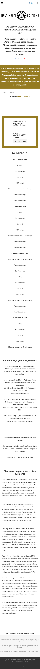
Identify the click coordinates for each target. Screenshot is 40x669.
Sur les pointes (20, 171)
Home (4, 92)
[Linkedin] (32, 3)
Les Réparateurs (20, 201)
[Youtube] (34, 3)
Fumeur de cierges (20, 195)
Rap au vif (20, 177)
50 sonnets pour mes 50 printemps (20, 189)
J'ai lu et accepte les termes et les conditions (19, 135)
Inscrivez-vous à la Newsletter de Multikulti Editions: (20, 125)
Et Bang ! (20, 165)
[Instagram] (29, 3)
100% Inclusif (20, 183)
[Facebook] (27, 3)
